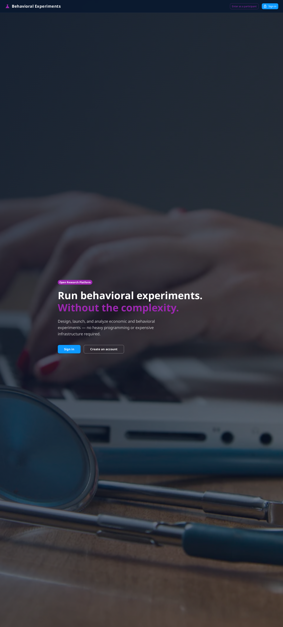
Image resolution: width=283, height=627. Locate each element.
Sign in (270, 6)
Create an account (104, 349)
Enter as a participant (244, 6)
